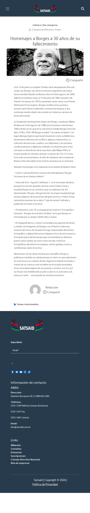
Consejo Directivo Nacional (25, 460)
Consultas (16, 449)
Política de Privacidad (45, 484)
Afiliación (16, 445)
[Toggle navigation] (8, 9)
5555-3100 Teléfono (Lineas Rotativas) (29, 406)
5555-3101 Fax (18, 412)
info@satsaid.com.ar (20, 427)
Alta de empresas (20, 463)
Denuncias (16, 452)
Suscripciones (18, 456)
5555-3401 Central (20, 418)
